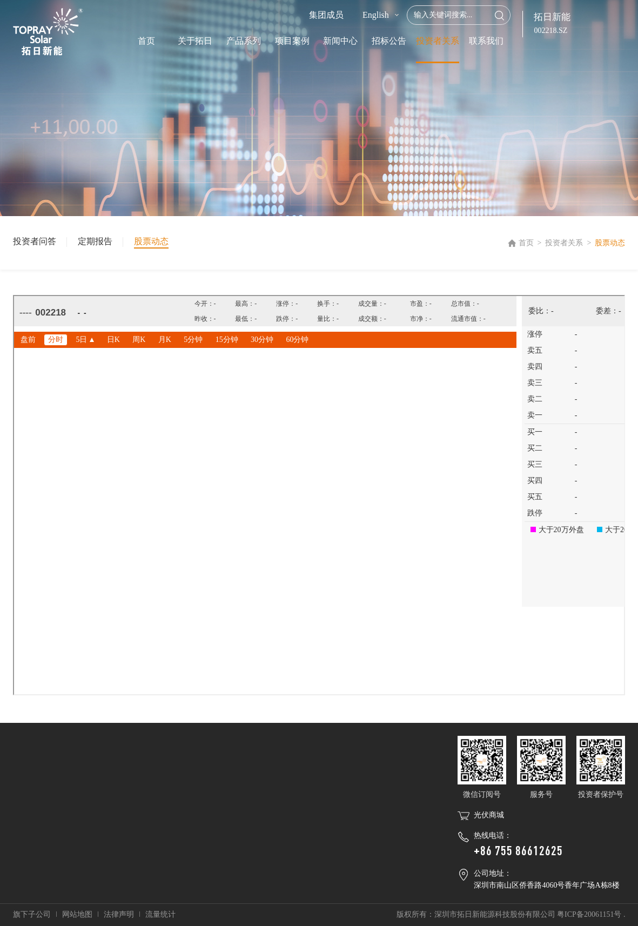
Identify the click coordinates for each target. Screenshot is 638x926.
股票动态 (151, 241)
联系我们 (486, 40)
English (375, 14)
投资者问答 (34, 241)
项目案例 (292, 40)
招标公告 (389, 40)
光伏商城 (489, 815)
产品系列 (243, 40)
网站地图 (77, 914)
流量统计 (160, 914)
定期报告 (95, 241)
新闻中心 (340, 40)
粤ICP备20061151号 (589, 914)
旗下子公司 (32, 914)
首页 (146, 40)
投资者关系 (437, 40)
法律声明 (119, 914)
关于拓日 (195, 40)
